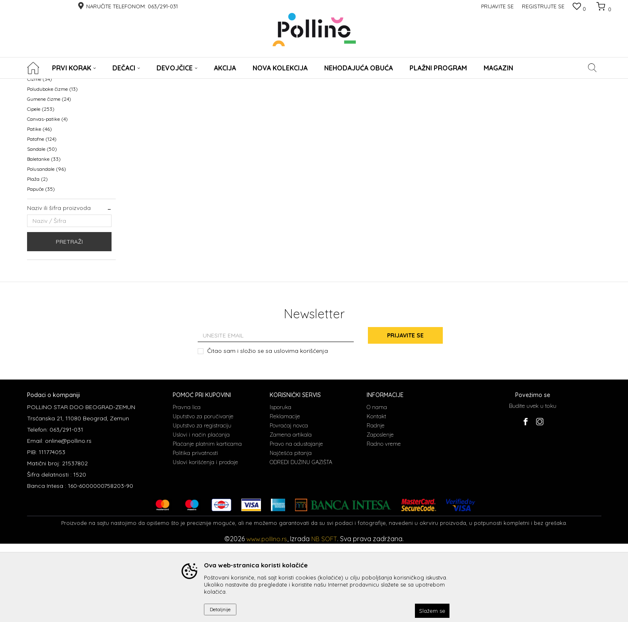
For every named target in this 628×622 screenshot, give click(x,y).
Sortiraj (393, 98)
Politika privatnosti (195, 531)
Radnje (376, 503)
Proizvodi (63, 84)
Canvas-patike (47, 198)
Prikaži (514, 98)
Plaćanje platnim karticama (207, 522)
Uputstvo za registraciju (202, 503)
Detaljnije (220, 609)
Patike (39, 208)
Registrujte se (543, 6)
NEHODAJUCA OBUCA (58, 118)
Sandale (42, 228)
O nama (377, 485)
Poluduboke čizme (52, 168)
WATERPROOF (48, 128)
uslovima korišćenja (301, 429)
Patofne (42, 218)
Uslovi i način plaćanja (201, 513)
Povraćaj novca (289, 503)
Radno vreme (384, 522)
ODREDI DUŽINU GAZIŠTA (301, 540)
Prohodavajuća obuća (55, 148)
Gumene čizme (49, 178)
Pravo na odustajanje (296, 522)
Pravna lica (187, 485)
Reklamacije (285, 494)
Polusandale (46, 248)
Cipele (41, 188)
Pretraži (69, 320)
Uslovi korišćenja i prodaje (205, 540)
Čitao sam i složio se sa (267, 429)
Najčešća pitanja (291, 531)
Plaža (37, 258)
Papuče (41, 268)
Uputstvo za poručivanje (203, 494)
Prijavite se (405, 414)
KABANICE (42, 138)
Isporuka (280, 485)
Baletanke (44, 238)
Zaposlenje (380, 513)
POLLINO (37, 84)
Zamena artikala (291, 513)
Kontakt (376, 494)
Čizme (39, 158)
